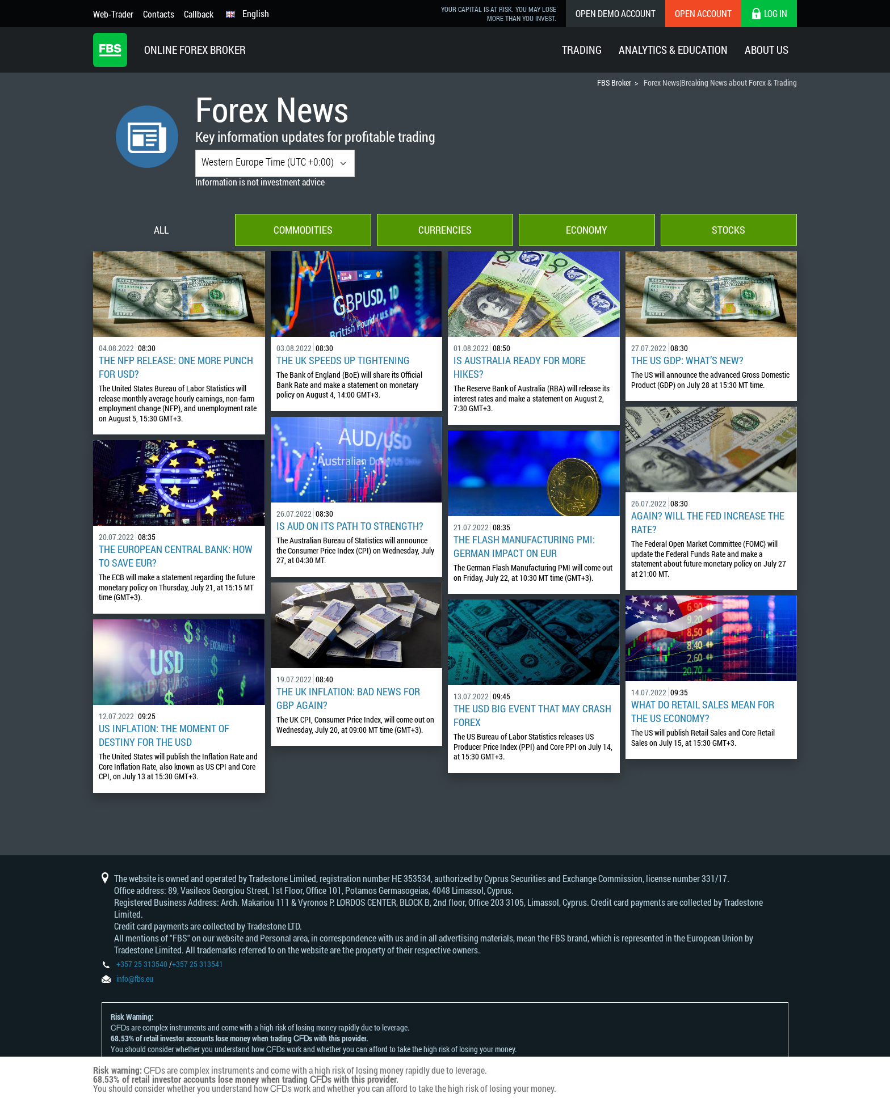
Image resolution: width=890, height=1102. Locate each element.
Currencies (445, 230)
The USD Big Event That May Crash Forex (532, 715)
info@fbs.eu (134, 978)
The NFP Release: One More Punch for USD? (176, 367)
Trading (582, 50)
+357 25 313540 (141, 964)
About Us (766, 50)
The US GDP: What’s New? (687, 360)
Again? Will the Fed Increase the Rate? (707, 522)
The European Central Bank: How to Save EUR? (176, 555)
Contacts (158, 14)
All (161, 230)
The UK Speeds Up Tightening (343, 360)
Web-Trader (113, 14)
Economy (586, 230)
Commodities (303, 230)
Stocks (728, 230)
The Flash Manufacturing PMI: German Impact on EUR (524, 546)
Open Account (703, 13)
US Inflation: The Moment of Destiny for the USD (164, 735)
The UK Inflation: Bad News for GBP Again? (348, 698)
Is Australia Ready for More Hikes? (520, 367)
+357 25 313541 (197, 964)
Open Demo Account (616, 13)
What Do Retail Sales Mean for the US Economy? (702, 711)
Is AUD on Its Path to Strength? (349, 526)
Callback (198, 14)
